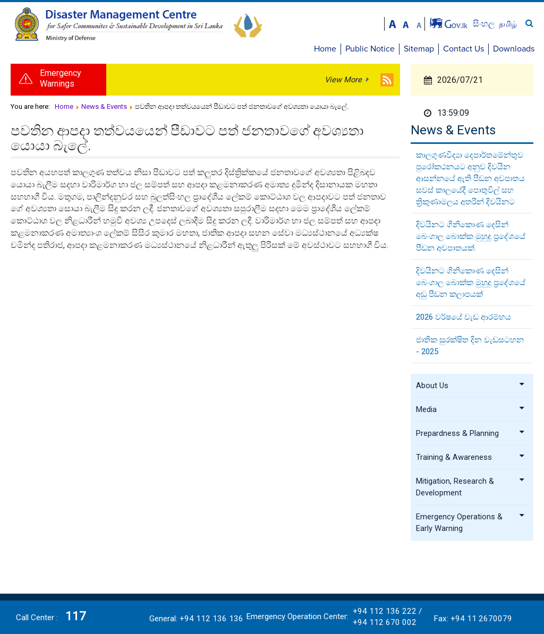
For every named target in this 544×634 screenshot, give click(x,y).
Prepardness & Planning (470, 433)
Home (325, 49)
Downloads (513, 49)
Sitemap (419, 49)
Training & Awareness (470, 457)
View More (343, 79)
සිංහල (485, 23)
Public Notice (370, 49)
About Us (470, 385)
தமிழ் (508, 24)
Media (470, 409)
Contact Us (463, 49)
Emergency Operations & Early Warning (470, 522)
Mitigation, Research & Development (470, 487)
